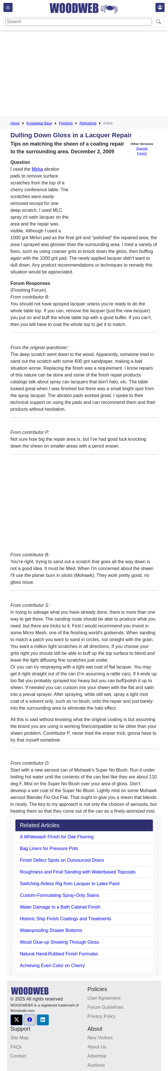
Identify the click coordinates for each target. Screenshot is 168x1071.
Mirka (37, 169)
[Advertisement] (89, 74)
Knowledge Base (39, 123)
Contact (18, 1056)
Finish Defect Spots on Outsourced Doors (62, 860)
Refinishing (88, 123)
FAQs (16, 1046)
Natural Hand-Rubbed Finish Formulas (59, 953)
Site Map (20, 1037)
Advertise (97, 1056)
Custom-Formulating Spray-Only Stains (59, 895)
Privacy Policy (102, 1016)
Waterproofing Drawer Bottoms (51, 930)
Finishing (66, 123)
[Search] (78, 22)
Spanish (141, 148)
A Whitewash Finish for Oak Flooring (57, 836)
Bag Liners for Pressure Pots (49, 848)
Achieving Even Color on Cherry (52, 965)
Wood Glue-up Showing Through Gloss (59, 942)
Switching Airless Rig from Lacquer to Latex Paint (70, 883)
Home (15, 123)
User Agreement (104, 998)
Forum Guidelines (106, 1007)
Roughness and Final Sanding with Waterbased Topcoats (78, 871)
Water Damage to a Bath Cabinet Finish (60, 907)
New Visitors (100, 1037)
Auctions (96, 1065)
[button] (17, 1019)
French (142, 153)
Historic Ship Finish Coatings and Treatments (65, 918)
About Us (97, 1046)
